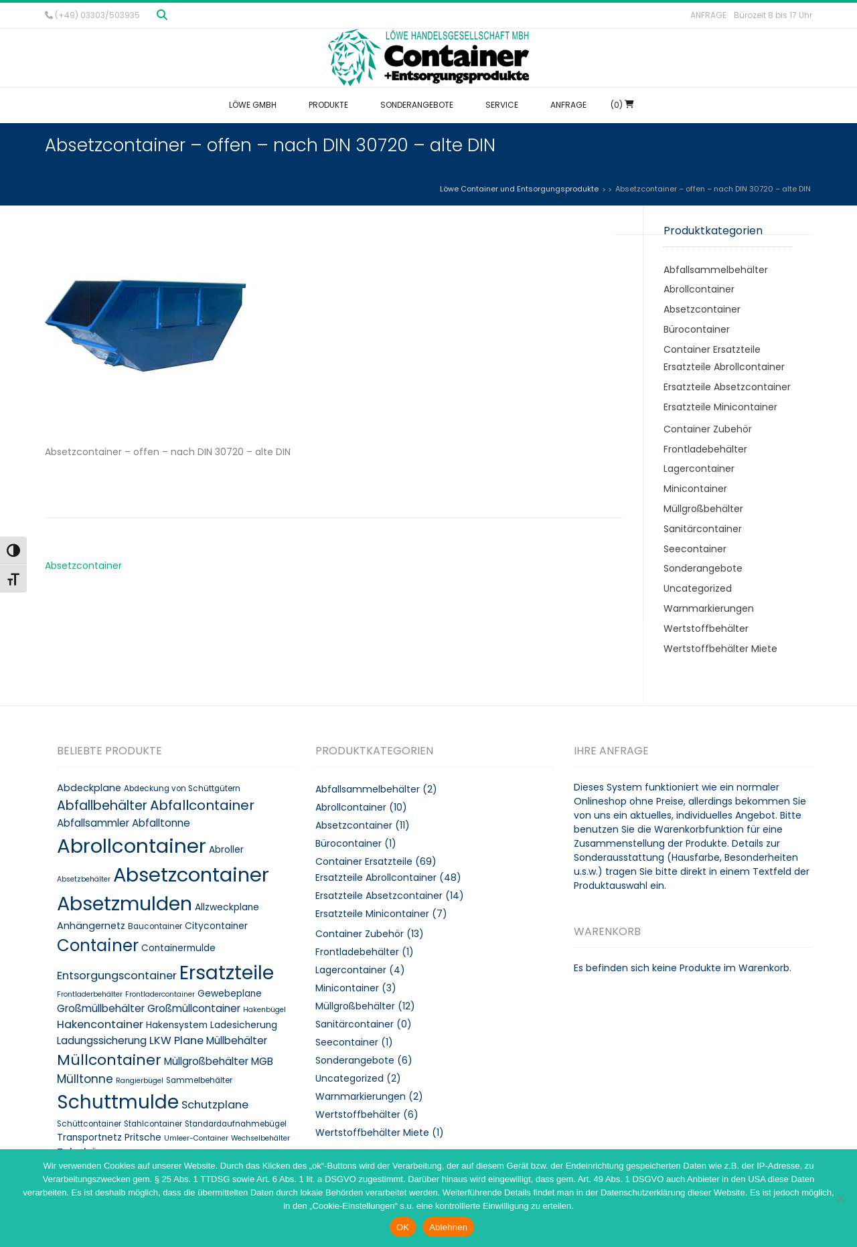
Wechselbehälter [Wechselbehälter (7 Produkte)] (260, 1138)
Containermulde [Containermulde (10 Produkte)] (178, 948)
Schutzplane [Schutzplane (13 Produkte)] (214, 1104)
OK (402, 1227)
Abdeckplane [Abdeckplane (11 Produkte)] (89, 788)
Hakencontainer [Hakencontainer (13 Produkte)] (100, 1024)
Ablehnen (448, 1227)
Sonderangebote (703, 568)
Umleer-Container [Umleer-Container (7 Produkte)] (196, 1138)
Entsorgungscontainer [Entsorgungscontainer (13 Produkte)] (117, 975)
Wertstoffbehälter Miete (720, 648)
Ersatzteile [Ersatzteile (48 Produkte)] (226, 972)
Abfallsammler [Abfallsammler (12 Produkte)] (93, 823)
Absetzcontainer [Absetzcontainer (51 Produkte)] (191, 874)
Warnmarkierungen (709, 608)
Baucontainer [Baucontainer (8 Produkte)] (155, 926)
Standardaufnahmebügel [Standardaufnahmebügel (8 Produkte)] (236, 1123)
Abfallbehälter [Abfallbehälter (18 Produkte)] (102, 806)
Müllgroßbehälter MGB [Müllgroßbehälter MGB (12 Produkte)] (218, 1061)
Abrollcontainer (699, 289)
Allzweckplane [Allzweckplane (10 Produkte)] (227, 907)
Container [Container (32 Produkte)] (98, 945)
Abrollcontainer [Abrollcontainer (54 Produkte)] (131, 845)
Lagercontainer (699, 468)
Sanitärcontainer (703, 528)
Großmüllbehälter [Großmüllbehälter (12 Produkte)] (101, 1008)
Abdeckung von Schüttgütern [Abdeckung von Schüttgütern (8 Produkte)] (182, 788)
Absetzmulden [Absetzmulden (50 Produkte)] (124, 903)
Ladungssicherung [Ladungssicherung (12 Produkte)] (102, 1040)
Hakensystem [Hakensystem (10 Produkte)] (177, 1025)
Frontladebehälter (705, 449)
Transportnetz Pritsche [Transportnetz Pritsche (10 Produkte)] (109, 1137)
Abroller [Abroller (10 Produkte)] (226, 849)
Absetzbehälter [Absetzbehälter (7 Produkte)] (83, 879)
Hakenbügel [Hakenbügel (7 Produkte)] (264, 1010)
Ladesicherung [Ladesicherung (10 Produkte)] (243, 1025)
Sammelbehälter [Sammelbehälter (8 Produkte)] (199, 1080)
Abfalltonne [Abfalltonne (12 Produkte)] (161, 823)
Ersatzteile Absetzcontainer (727, 387)
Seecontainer (695, 549)
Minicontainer (695, 488)
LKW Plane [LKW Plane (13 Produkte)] (176, 1040)
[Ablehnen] (840, 1198)
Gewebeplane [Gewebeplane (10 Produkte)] (230, 993)
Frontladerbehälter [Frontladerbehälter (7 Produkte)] (90, 994)
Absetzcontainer (83, 565)
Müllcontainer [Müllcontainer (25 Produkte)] (109, 1060)
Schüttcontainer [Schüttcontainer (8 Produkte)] (89, 1123)
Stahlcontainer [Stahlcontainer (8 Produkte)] (153, 1123)
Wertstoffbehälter (706, 628)
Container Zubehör (708, 429)
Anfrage (708, 15)
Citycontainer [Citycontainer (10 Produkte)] (216, 926)
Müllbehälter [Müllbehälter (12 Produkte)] (236, 1040)
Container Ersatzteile (712, 349)
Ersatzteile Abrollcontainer (724, 366)
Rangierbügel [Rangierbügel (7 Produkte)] (139, 1081)
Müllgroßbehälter (703, 508)
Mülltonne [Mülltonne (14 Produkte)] (85, 1079)
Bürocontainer (697, 329)
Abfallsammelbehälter (716, 269)
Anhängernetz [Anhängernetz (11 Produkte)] (91, 925)
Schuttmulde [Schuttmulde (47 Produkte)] (118, 1102)
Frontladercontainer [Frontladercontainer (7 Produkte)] (160, 994)
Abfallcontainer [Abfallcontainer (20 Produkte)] (202, 805)
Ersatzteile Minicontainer (720, 407)
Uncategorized (698, 588)
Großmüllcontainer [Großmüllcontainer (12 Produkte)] (193, 1008)
